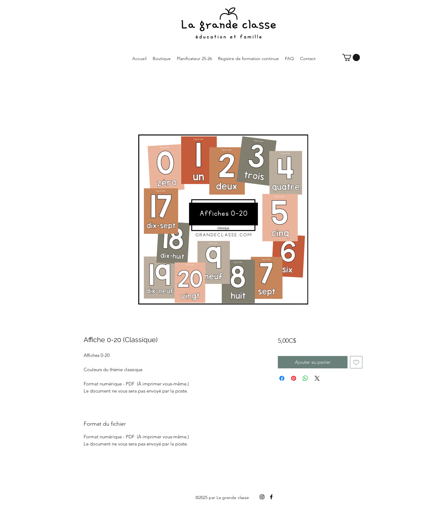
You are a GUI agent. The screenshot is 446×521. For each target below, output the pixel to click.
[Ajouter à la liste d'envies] (356, 362)
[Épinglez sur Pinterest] (293, 378)
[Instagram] (262, 497)
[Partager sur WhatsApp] (305, 378)
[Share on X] (317, 378)
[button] (351, 57)
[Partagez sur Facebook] (282, 378)
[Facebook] (271, 497)
